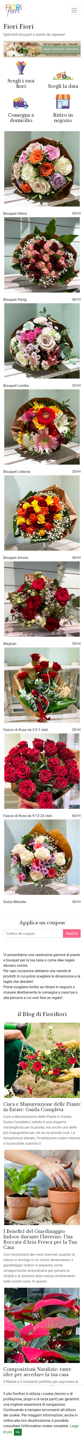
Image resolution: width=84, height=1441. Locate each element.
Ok (18, 1432)
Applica (72, 933)
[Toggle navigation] (74, 10)
